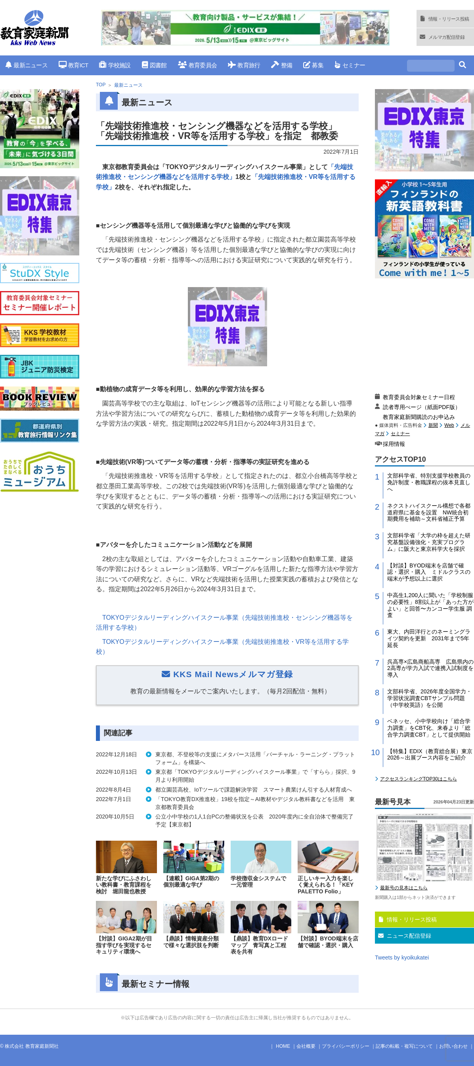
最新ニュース (27, 65)
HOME (283, 1046)
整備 (281, 65)
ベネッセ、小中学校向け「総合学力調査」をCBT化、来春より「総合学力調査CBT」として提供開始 (428, 728)
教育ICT (73, 65)
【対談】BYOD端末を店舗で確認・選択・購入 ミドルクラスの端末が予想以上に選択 (428, 572)
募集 (313, 65)
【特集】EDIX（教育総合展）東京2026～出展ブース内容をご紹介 (429, 754)
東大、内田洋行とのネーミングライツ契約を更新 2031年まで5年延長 (428, 638)
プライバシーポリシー (345, 1046)
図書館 (154, 65)
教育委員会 (197, 65)
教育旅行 (244, 65)
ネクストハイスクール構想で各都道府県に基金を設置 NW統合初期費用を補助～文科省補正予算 (428, 512)
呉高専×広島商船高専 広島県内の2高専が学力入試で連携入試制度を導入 (430, 668)
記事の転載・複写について (404, 1046)
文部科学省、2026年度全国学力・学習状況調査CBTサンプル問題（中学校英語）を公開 (429, 698)
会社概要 (305, 1046)
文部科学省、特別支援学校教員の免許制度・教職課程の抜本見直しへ (428, 482)
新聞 (433, 425)
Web (449, 425)
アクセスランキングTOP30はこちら (418, 779)
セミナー (349, 65)
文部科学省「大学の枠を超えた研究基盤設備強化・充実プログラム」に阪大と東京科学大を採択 (428, 542)
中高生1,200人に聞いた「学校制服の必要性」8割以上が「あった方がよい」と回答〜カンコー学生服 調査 (430, 605)
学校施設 (114, 65)
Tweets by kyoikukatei (402, 957)
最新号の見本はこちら (404, 888)
